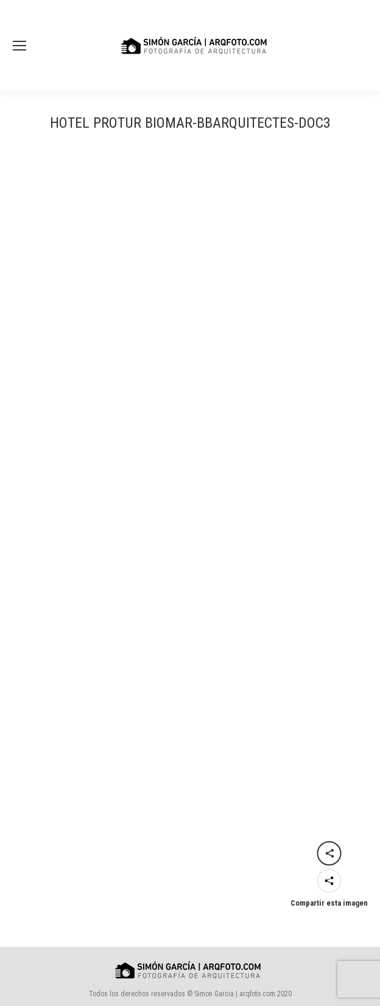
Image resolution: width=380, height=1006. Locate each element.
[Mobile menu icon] (19, 45)
